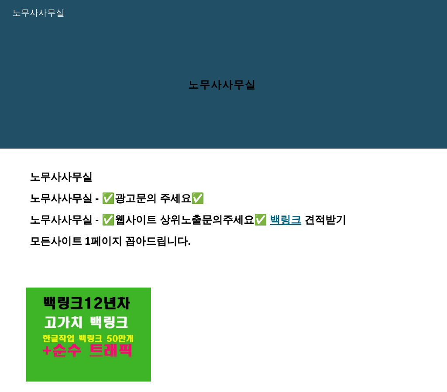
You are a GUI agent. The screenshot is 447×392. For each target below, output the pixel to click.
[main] (223, 74)
